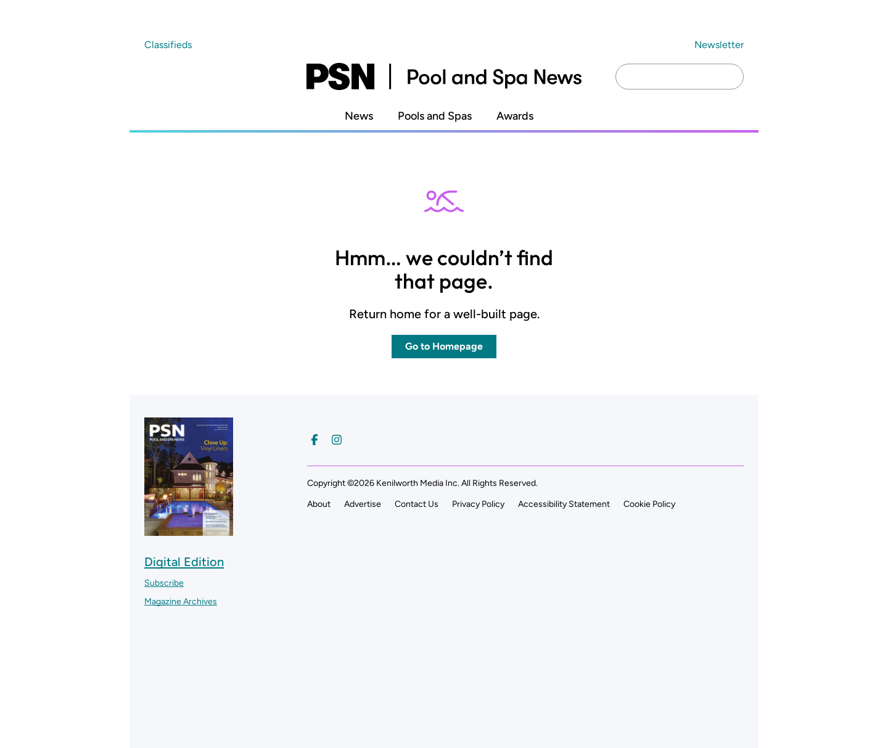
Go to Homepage (444, 346)
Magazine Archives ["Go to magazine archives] (180, 601)
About (319, 504)
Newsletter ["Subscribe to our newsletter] (719, 45)
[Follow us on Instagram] (336, 439)
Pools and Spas (435, 116)
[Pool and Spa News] (444, 76)
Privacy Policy (478, 504)
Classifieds (168, 45)
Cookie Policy (649, 504)
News (359, 116)
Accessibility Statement (564, 504)
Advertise (362, 504)
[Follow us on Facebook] (314, 439)
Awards (514, 116)
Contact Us (416, 504)
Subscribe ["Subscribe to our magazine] (164, 583)
